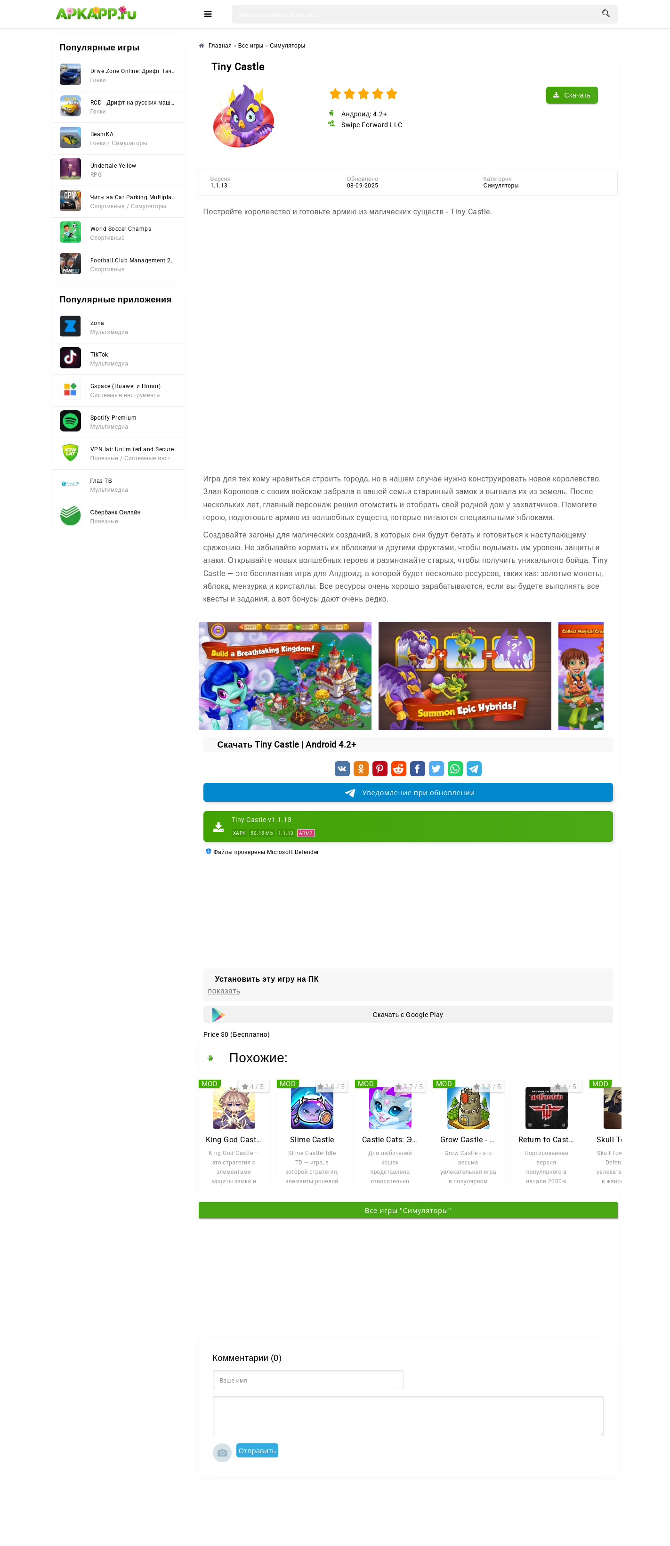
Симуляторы (501, 185)
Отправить (257, 1450)
